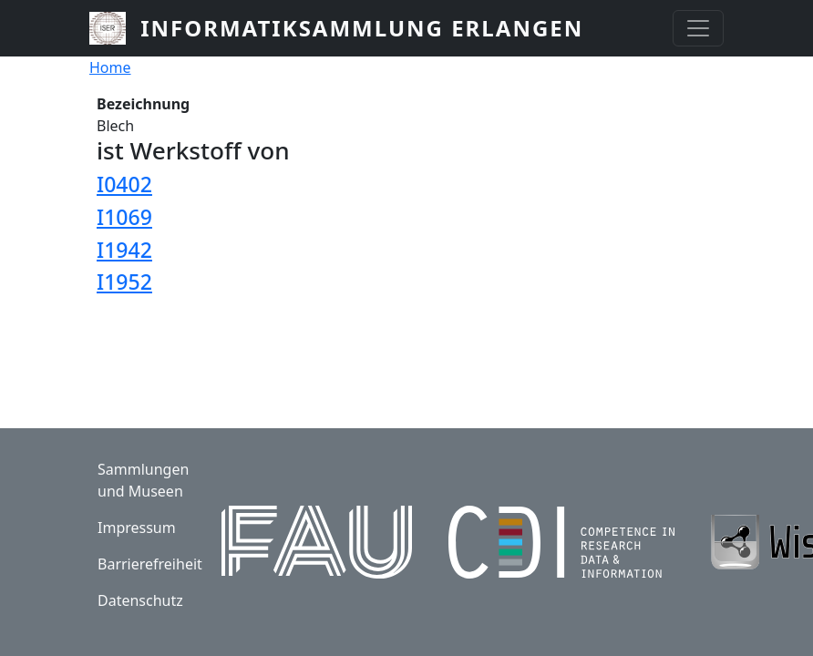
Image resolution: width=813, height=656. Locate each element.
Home (110, 67)
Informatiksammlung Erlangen (361, 28)
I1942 (124, 249)
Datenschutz (140, 600)
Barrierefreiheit (150, 564)
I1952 (124, 281)
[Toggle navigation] (698, 28)
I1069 (124, 216)
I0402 (124, 184)
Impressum (137, 528)
